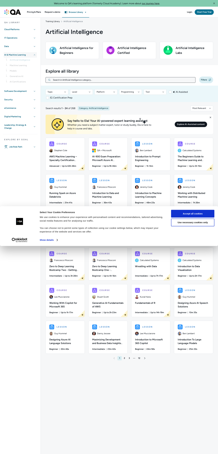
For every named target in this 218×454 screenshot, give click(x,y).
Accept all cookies (193, 421)
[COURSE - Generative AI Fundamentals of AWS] (108, 303)
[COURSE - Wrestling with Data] (150, 267)
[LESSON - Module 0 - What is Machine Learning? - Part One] (193, 230)
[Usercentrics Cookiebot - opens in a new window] (19, 448)
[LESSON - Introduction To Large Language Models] (193, 340)
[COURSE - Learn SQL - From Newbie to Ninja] (150, 230)
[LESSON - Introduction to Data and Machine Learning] (108, 193)
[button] (214, 3)
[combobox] (57, 95)
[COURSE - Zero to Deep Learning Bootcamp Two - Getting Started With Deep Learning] (65, 267)
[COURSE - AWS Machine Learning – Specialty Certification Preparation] (65, 157)
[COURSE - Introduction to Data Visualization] (193, 267)
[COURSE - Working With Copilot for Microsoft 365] (65, 303)
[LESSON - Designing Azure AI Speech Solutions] (193, 303)
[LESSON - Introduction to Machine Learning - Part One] (108, 230)
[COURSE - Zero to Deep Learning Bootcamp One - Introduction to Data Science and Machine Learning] (108, 267)
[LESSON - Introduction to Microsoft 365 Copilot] (150, 340)
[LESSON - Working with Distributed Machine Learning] (193, 193)
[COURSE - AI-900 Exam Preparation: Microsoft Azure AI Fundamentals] (108, 157)
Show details (47, 448)
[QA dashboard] (12, 12)
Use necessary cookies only (193, 430)
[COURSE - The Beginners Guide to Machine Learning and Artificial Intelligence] (193, 157)
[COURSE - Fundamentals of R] (150, 303)
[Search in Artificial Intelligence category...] (123, 83)
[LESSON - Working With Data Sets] (65, 230)
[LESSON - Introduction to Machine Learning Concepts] (150, 193)
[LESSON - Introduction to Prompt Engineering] (150, 157)
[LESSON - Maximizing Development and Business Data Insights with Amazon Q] (108, 340)
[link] (22, 61)
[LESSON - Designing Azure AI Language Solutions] (65, 340)
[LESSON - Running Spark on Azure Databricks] (65, 193)
